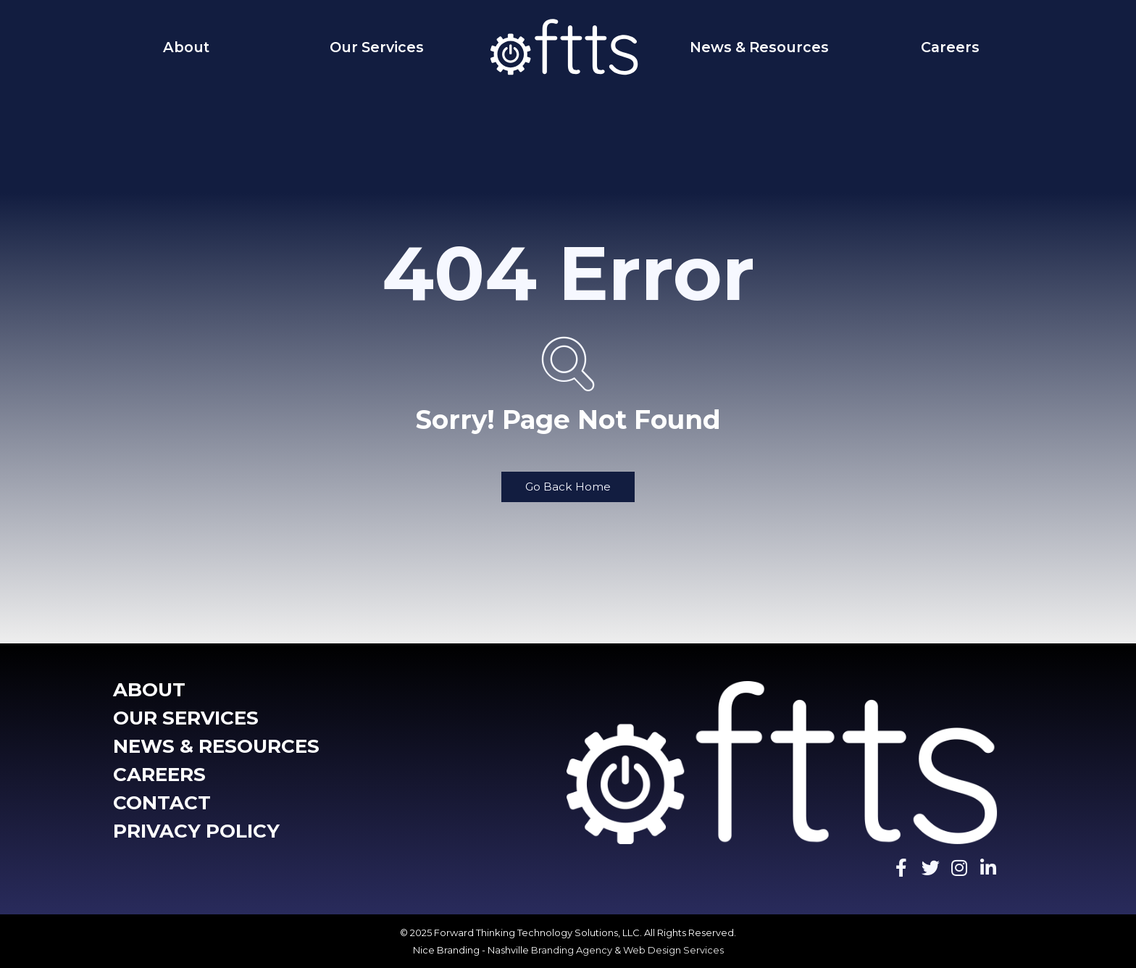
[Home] (568, 47)
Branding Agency (571, 950)
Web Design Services (673, 950)
